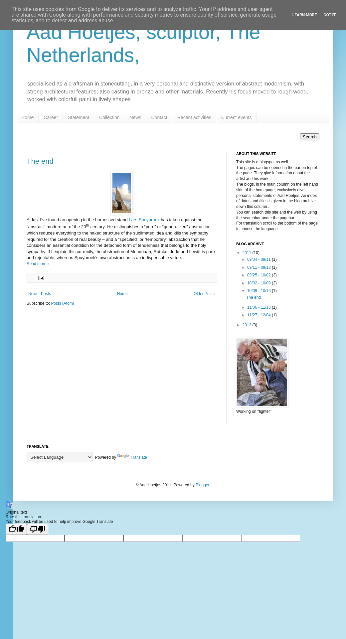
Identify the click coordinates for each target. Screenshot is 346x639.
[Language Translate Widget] (60, 457)
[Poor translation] (37, 529)
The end (40, 161)
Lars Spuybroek (144, 219)
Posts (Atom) (62, 303)
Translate (132, 457)
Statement (78, 117)
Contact (159, 117)
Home (27, 117)
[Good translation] (16, 529)
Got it (329, 15)
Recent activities (194, 117)
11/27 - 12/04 (259, 315)
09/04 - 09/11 (259, 259)
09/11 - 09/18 (259, 267)
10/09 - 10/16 (259, 290)
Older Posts (204, 293)
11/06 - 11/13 (259, 307)
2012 (248, 325)
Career (51, 117)
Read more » (38, 263)
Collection (109, 117)
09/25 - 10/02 (259, 275)
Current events (236, 117)
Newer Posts (39, 293)
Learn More (304, 15)
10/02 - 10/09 (259, 283)
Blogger (202, 485)
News (135, 117)
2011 (248, 252)
